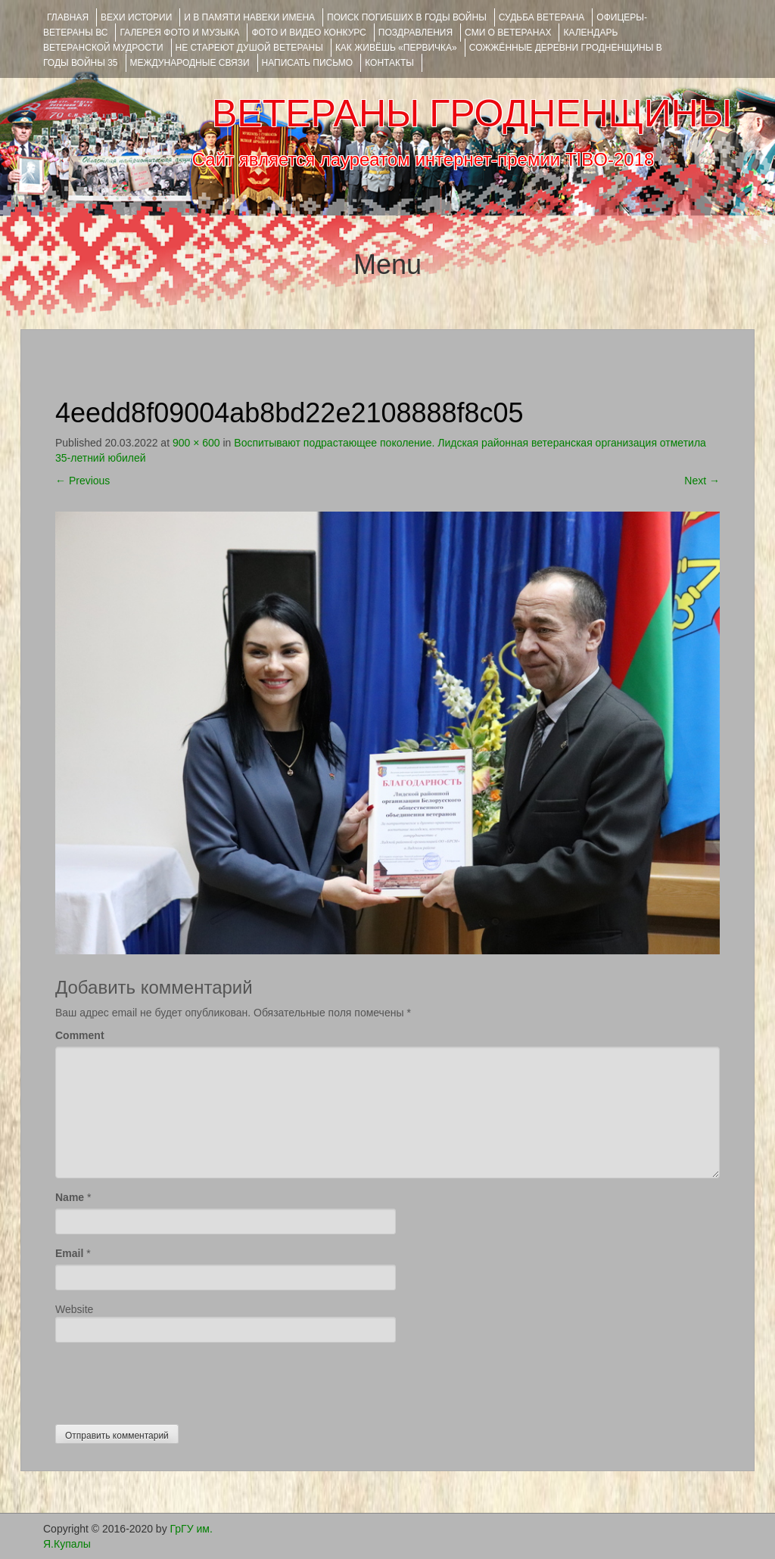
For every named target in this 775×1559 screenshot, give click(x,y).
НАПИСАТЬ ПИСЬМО (307, 63)
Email (69, 1253)
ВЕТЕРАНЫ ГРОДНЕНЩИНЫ (472, 113)
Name (69, 1197)
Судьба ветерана (542, 17)
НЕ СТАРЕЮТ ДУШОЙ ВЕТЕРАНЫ (249, 47)
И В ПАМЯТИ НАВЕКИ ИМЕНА (249, 17)
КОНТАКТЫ (389, 63)
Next (702, 481)
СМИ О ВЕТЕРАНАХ (508, 32)
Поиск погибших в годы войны (407, 17)
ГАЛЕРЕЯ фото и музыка (179, 32)
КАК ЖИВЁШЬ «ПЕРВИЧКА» (396, 47)
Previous (82, 481)
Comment (79, 1035)
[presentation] (170, 1379)
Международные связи (190, 63)
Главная (68, 17)
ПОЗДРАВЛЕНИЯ (415, 32)
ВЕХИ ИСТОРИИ (136, 17)
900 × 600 (196, 443)
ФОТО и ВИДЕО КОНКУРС (308, 32)
